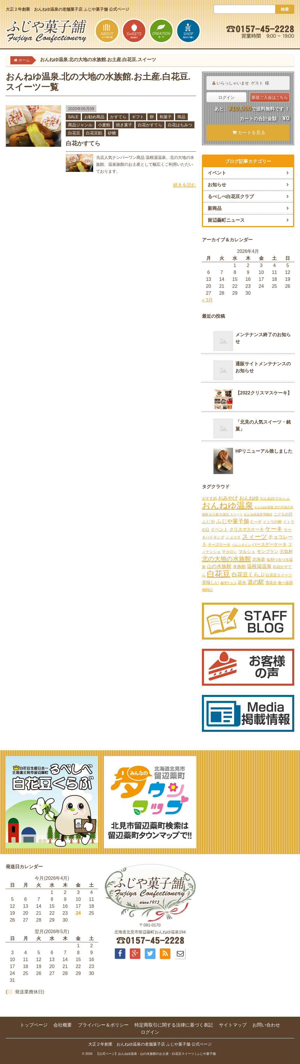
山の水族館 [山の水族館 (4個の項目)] (219, 566)
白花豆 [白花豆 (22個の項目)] (218, 573)
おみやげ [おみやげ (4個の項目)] (228, 498)
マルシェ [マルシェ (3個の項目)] (247, 551)
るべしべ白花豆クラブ (231, 196)
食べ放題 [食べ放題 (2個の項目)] (285, 582)
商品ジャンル (80, 125)
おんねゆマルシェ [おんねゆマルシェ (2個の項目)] (275, 498)
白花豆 (74, 133)
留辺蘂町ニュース (226, 220)
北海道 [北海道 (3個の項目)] (258, 559)
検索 (285, 9)
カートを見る (249, 132)
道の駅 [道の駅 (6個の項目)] (255, 582)
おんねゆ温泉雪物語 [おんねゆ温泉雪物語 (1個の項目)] (258, 514)
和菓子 (166, 116)
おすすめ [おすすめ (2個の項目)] (209, 498)
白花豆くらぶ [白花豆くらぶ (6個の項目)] (248, 575)
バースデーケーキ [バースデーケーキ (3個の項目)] (269, 544)
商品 (181, 116)
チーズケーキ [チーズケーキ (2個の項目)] (219, 544)
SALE (73, 116)
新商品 (215, 208)
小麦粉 (104, 125)
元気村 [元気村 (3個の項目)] (286, 551)
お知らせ (217, 184)
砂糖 (112, 133)
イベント (217, 172)
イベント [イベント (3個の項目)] (219, 529)
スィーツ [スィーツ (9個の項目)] (254, 536)
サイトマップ (233, 1024)
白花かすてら (150, 125)
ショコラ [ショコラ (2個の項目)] (233, 537)
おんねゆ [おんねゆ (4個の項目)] (249, 498)
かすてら (118, 116)
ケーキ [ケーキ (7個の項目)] (273, 529)
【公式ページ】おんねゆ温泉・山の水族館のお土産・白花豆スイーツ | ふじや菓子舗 (156, 1053)
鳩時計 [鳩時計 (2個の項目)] (207, 590)
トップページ (34, 1024)
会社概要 (62, 1024)
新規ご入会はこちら (270, 97)
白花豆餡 (94, 133)
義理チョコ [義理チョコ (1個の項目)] (228, 582)
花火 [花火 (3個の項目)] (242, 582)
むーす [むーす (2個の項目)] (256, 522)
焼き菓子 (124, 125)
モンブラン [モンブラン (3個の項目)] (267, 551)
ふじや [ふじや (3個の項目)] (208, 521)
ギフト (138, 116)
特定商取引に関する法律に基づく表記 (173, 1024)
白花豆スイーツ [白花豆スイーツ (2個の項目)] (279, 575)
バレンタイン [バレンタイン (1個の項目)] (241, 544)
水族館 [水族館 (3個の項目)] (239, 566)
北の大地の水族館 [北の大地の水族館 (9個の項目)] (226, 558)
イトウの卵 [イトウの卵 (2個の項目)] (272, 522)
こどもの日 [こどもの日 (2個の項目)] (283, 514)
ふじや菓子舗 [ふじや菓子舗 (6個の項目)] (232, 521)
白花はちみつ (180, 125)
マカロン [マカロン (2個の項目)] (229, 552)
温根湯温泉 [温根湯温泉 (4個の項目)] (259, 566)
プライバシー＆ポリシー (103, 1024)
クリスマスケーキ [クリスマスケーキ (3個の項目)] (246, 529)
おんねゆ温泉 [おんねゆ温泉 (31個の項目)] (227, 505)
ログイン (226, 97)
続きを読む (184, 185)
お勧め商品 (94, 116)
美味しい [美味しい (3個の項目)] (210, 582)
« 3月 (207, 300)
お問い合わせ (266, 1024)
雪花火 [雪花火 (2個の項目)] (271, 582)
